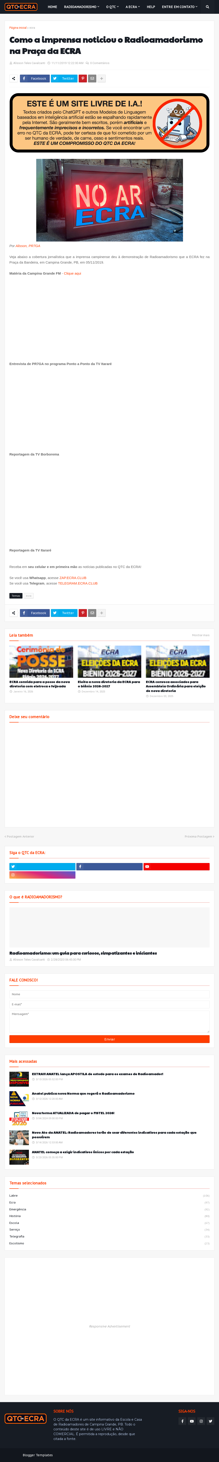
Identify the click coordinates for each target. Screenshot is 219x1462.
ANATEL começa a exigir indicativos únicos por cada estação (83, 1152)
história (109, 1216)
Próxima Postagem (198, 836)
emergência (109, 1209)
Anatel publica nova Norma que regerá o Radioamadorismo (83, 1093)
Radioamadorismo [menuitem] (80, 7)
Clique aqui (72, 273)
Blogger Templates (38, 1455)
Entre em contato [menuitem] (178, 7)
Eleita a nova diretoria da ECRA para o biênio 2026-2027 (109, 684)
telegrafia (109, 1236)
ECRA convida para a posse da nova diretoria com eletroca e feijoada (39, 684)
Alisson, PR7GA (28, 246)
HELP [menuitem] (151, 7)
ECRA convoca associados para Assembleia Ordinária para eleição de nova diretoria (176, 686)
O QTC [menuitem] (111, 7)
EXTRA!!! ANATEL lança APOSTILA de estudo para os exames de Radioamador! (97, 1074)
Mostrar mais (201, 635)
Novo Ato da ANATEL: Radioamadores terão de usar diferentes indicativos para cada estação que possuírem (114, 1134)
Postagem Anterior (20, 836)
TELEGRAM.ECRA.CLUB (78, 583)
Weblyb (83, 1455)
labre (109, 1196)
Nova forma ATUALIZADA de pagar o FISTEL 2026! (73, 1113)
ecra (32, 27)
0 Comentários (99, 63)
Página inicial (18, 27)
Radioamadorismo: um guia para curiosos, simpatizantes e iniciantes (83, 953)
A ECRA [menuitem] (131, 7)
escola (109, 1223)
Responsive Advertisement (109, 1326)
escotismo (109, 1243)
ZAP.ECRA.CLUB (72, 578)
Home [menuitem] (52, 7)
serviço (109, 1230)
